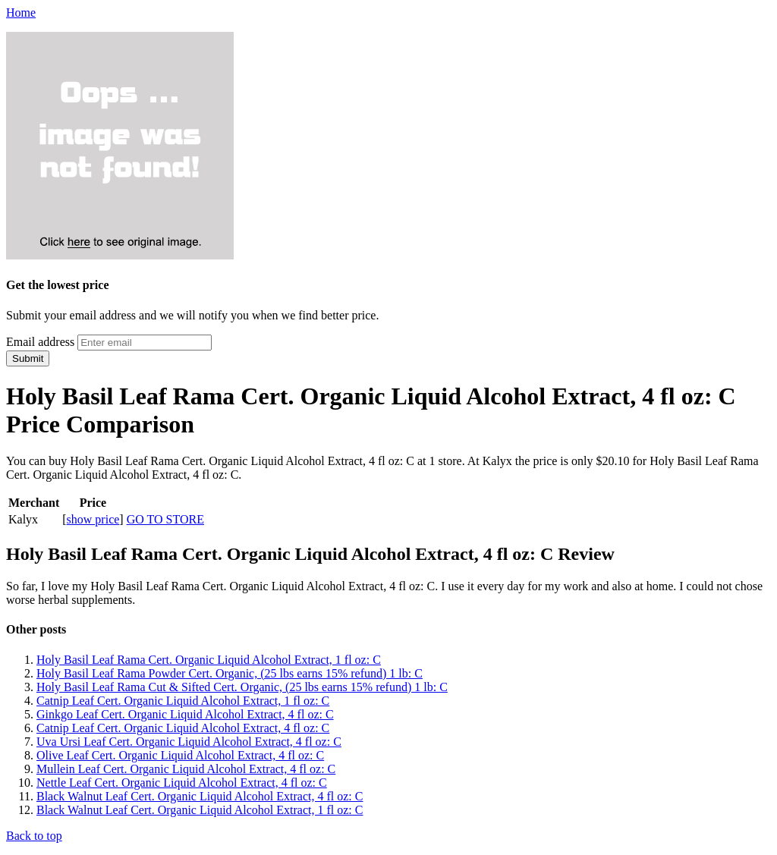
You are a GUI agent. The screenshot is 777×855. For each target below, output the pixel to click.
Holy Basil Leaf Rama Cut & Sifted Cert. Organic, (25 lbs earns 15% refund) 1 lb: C (242, 687)
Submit (27, 358)
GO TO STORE (165, 519)
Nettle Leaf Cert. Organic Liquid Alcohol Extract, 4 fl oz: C (181, 782)
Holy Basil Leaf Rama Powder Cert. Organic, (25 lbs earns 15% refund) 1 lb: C (229, 673)
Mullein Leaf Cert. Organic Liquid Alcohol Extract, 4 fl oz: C (185, 768)
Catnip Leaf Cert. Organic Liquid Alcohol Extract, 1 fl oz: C (182, 700)
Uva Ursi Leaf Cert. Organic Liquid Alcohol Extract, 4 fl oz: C (188, 741)
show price (93, 519)
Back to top (34, 835)
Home (21, 12)
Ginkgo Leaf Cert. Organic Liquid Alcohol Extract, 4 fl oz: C (185, 714)
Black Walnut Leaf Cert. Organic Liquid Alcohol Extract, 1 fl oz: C (199, 809)
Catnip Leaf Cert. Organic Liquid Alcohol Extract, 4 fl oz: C (182, 727)
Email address (40, 341)
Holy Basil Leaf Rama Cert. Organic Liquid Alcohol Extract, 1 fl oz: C (208, 659)
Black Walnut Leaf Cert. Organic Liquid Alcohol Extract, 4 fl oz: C (199, 796)
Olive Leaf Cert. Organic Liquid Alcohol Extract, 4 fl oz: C (180, 755)
